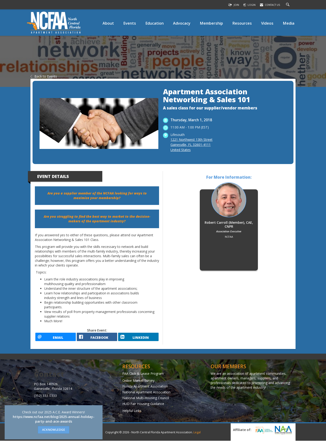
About (108, 23)
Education (154, 23)
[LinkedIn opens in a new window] (138, 338)
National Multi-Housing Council (145, 401)
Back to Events (43, 76)
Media (288, 23)
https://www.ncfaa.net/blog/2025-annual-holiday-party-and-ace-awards (53, 419)
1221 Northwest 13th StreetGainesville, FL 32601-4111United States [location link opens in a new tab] (191, 144)
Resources (242, 23)
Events (129, 23)
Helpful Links (131, 413)
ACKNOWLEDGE (53, 430)
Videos (267, 23)
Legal (197, 435)
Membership (211, 23)
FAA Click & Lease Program (143, 376)
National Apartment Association (146, 395)
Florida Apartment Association (145, 389)
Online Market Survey (138, 383)
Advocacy (181, 23)
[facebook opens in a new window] (97, 338)
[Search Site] (288, 5)
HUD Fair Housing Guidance (143, 407)
